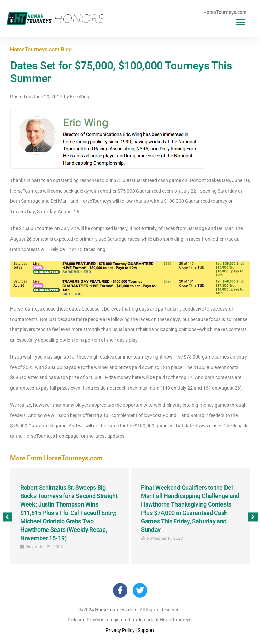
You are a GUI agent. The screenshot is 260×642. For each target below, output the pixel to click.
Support (146, 630)
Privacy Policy (120, 630)
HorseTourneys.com (224, 12)
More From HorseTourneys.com (56, 458)
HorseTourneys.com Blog (41, 49)
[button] (240, 22)
